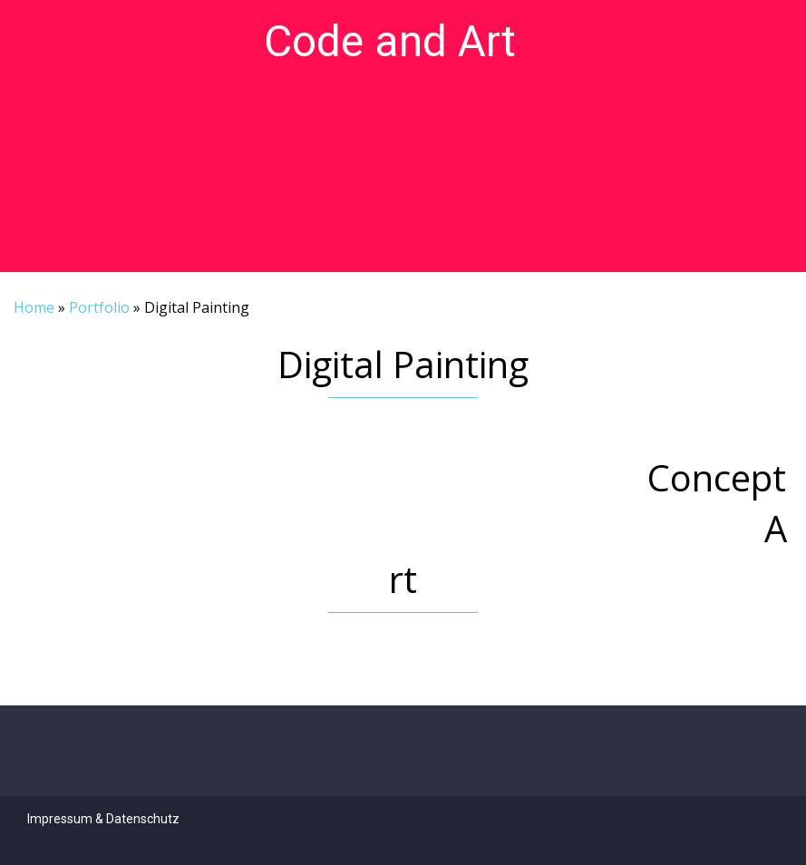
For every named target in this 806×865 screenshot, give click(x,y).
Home (34, 307)
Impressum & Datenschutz (103, 819)
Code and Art (390, 41)
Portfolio (99, 307)
